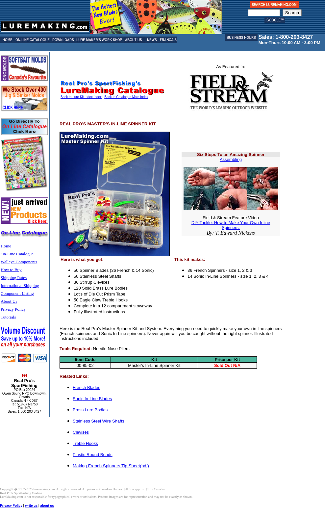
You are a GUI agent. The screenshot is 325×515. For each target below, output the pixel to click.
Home (6, 246)
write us (31, 505)
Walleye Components (19, 261)
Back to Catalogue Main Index (126, 97)
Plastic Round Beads (93, 454)
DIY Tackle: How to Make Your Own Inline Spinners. (230, 225)
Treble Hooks (85, 443)
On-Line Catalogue (17, 253)
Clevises (81, 432)
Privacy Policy (13, 309)
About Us (9, 301)
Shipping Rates (14, 277)
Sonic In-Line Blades (92, 398)
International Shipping (20, 285)
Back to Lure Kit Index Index (81, 97)
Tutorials (8, 317)
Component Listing (17, 293)
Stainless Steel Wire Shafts (98, 421)
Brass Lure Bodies (90, 409)
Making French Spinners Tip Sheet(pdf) (111, 465)
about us (47, 505)
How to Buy (11, 269)
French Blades (86, 387)
